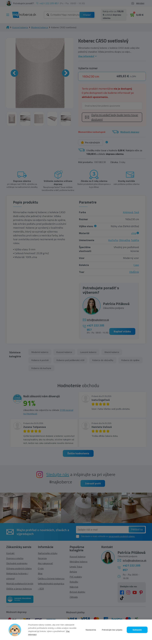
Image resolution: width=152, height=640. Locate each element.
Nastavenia (91, 630)
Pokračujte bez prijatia (112, 630)
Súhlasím (137, 630)
